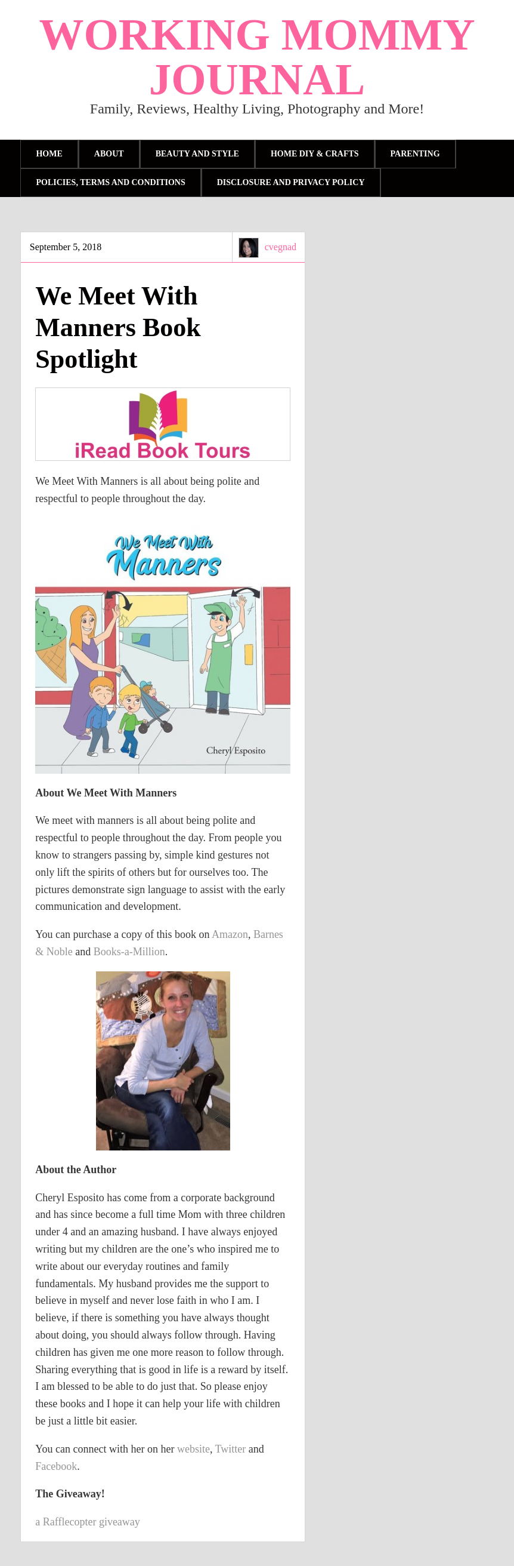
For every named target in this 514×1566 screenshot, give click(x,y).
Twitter (230, 1449)
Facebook (56, 1466)
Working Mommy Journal (257, 57)
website (193, 1449)
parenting (415, 153)
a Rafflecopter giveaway (87, 1522)
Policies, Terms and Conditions (110, 182)
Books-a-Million (129, 952)
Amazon (230, 934)
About (109, 153)
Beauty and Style (197, 153)
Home (49, 153)
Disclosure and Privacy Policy (291, 182)
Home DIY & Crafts (315, 153)
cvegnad (280, 247)
